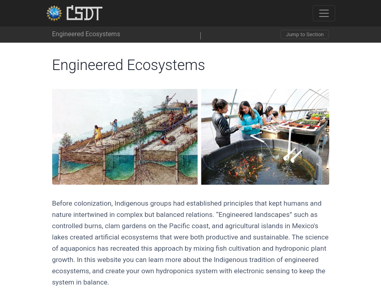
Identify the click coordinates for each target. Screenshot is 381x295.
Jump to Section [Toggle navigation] (305, 34)
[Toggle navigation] (324, 13)
